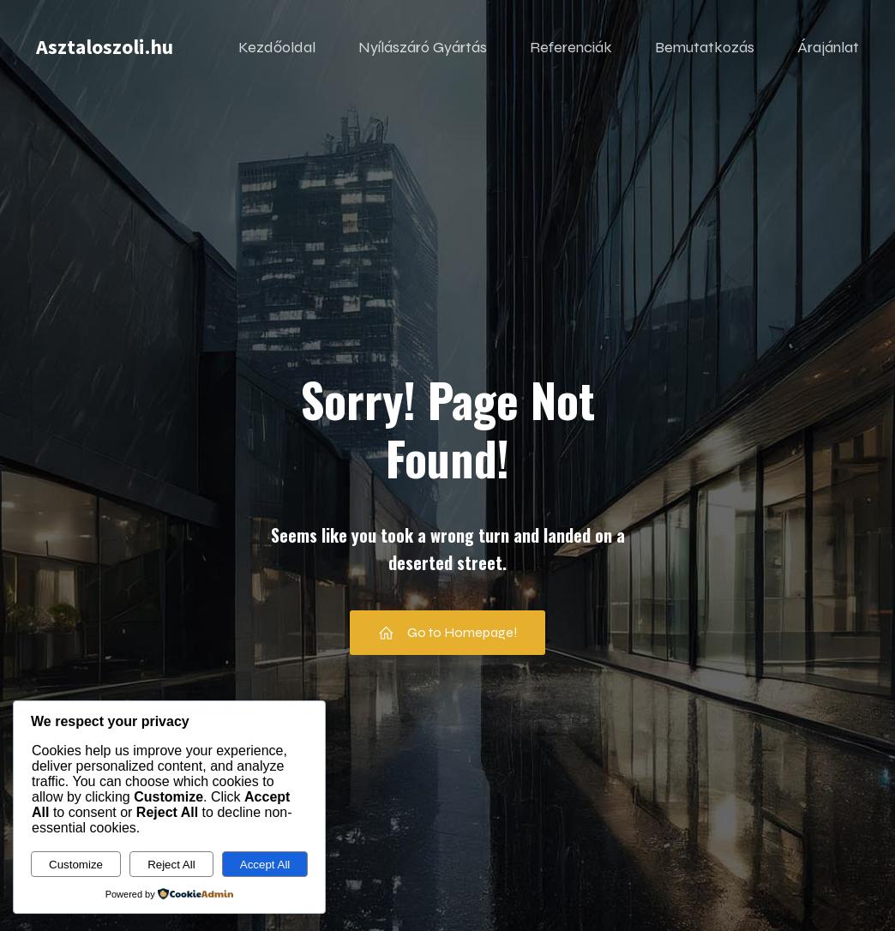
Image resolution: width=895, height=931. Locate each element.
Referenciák (571, 47)
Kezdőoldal (276, 47)
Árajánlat (828, 47)
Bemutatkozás (704, 47)
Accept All (265, 864)
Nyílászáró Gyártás (422, 47)
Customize (76, 864)
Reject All (171, 864)
